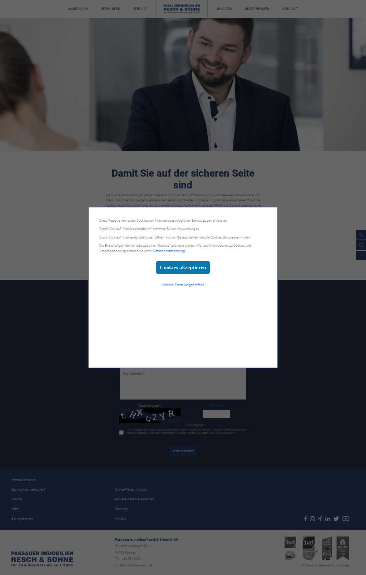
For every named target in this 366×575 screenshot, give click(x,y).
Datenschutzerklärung (169, 251)
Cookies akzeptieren (183, 267)
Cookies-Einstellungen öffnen (183, 285)
